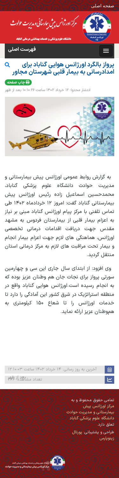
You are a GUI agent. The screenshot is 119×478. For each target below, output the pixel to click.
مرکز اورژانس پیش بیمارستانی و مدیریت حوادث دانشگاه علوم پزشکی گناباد (90, 412)
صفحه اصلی (102, 6)
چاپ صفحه (18, 82)
